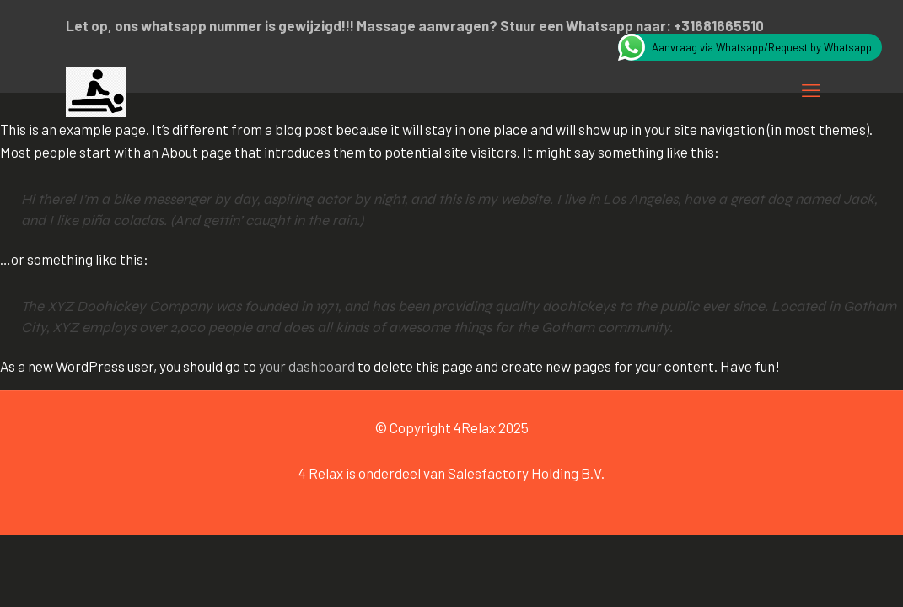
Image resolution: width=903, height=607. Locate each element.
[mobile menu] (811, 89)
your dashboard (307, 365)
